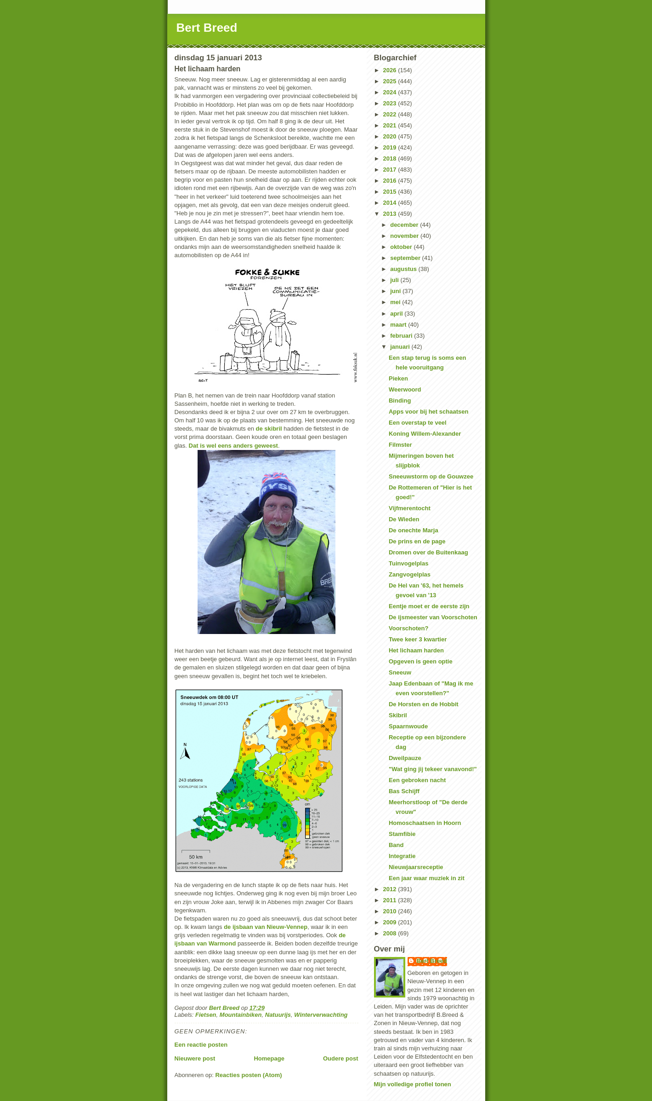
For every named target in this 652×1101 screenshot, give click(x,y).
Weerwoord (405, 389)
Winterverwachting (320, 1014)
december (405, 224)
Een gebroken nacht (417, 780)
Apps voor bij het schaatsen (428, 411)
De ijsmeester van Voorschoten (433, 617)
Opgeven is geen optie (421, 661)
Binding (400, 400)
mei (396, 302)
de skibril (269, 428)
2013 (390, 213)
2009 (390, 922)
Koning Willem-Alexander (425, 433)
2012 (390, 889)
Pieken (398, 378)
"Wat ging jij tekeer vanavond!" (433, 769)
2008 (390, 933)
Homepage (269, 1058)
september (406, 257)
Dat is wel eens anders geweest (233, 445)
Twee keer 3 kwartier (418, 639)
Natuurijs (278, 1014)
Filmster (400, 444)
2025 (390, 81)
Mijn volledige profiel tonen (412, 1084)
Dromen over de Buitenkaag (428, 552)
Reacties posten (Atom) (248, 1075)
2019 (390, 147)
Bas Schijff (404, 791)
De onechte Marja (413, 530)
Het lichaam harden (416, 650)
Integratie (402, 856)
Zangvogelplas (410, 574)
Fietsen (205, 1014)
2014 (390, 202)
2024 (390, 92)
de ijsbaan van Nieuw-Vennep (265, 926)
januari (400, 346)
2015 (390, 191)
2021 (390, 125)
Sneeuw (400, 672)
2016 (390, 180)
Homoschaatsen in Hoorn (425, 822)
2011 (390, 900)
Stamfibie (402, 833)
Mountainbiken (241, 1014)
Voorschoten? (408, 628)
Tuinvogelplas (408, 563)
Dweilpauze (405, 758)
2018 (390, 158)
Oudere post (340, 1058)
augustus (404, 268)
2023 (390, 103)
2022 (390, 114)
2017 (390, 169)
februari (402, 335)
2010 (390, 911)
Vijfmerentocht (410, 508)
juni (396, 291)
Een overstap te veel (418, 422)
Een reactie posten (201, 1044)
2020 (390, 136)
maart (399, 324)
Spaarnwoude (408, 726)
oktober (402, 246)
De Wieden (404, 519)
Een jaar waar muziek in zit (427, 878)
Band (396, 845)
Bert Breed (207, 28)
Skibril (398, 715)
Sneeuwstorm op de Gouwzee (431, 476)
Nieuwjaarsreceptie (416, 867)
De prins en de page (417, 541)
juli (395, 280)
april (397, 313)
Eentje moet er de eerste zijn (429, 606)
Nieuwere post (195, 1058)
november (405, 235)
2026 (390, 70)
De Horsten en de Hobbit (424, 704)
